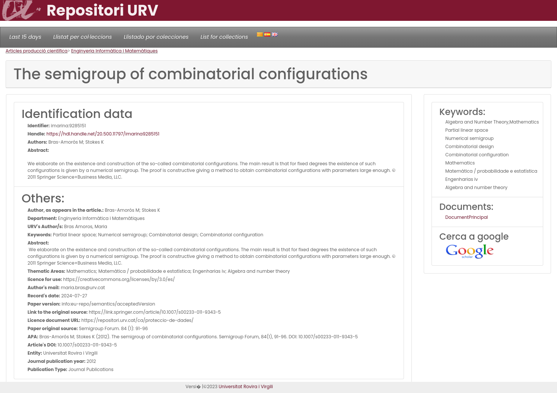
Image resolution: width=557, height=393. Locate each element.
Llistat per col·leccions (82, 37)
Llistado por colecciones (156, 37)
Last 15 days (25, 37)
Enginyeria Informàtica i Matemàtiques (114, 51)
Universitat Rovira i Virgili (246, 386)
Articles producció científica (36, 51)
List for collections (224, 37)
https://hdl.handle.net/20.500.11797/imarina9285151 (102, 134)
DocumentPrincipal (466, 217)
